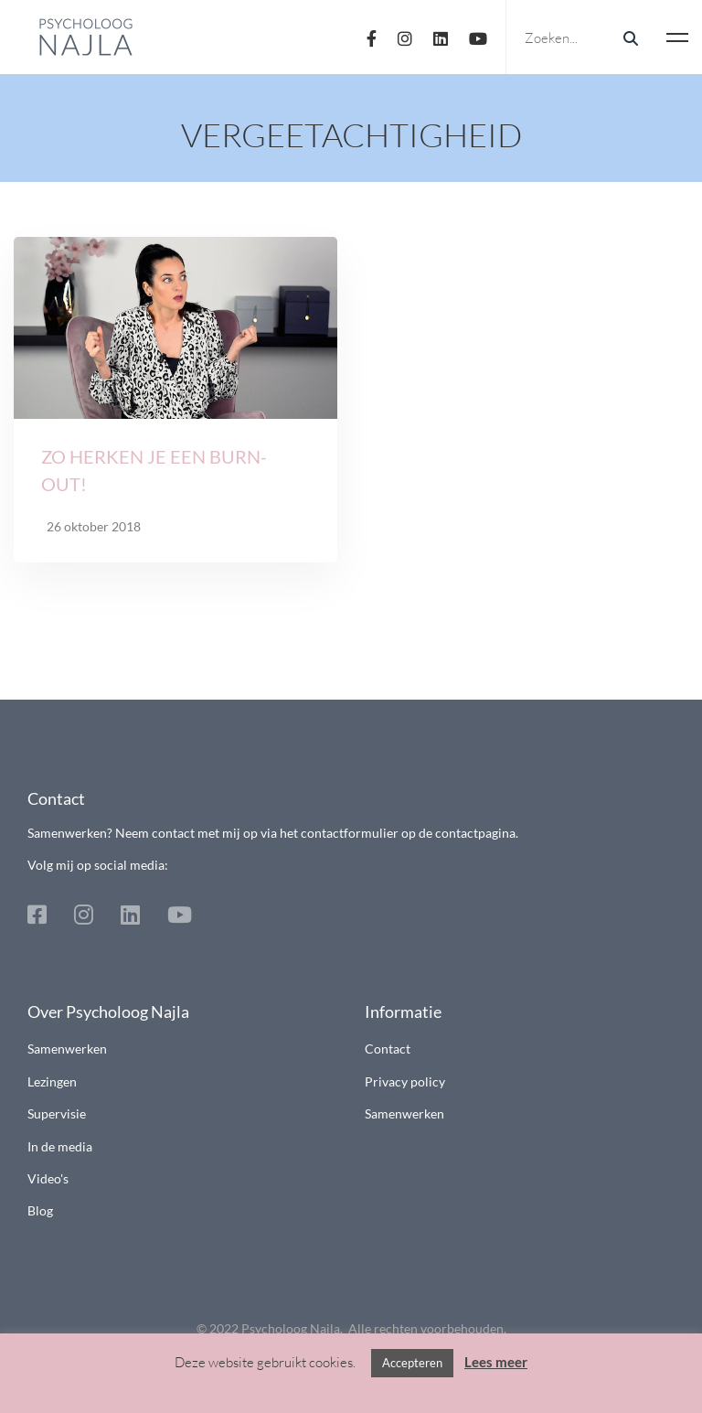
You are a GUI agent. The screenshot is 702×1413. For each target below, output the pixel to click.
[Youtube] (478, 37)
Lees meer (495, 1362)
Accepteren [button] (412, 1362)
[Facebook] (371, 37)
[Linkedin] (440, 37)
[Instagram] (404, 37)
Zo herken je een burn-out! (154, 470)
